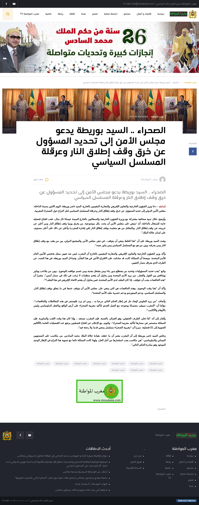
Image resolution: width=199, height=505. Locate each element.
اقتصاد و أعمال (144, 14)
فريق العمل (136, 462)
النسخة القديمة (134, 468)
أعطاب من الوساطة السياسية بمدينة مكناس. (85, 472)
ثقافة (72, 14)
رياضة (60, 14)
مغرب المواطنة (190, 82)
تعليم (95, 14)
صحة (83, 14)
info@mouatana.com (19, 501)
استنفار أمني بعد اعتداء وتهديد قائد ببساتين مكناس (81, 490)
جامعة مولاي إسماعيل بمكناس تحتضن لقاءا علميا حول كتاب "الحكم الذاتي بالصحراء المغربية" (61, 478)
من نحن (138, 456)
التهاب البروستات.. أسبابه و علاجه (91, 484)
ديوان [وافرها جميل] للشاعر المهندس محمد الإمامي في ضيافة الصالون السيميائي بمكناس (62, 456)
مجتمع (127, 14)
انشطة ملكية (110, 14)
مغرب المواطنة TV (29, 14)
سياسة (160, 14)
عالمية (48, 14)
